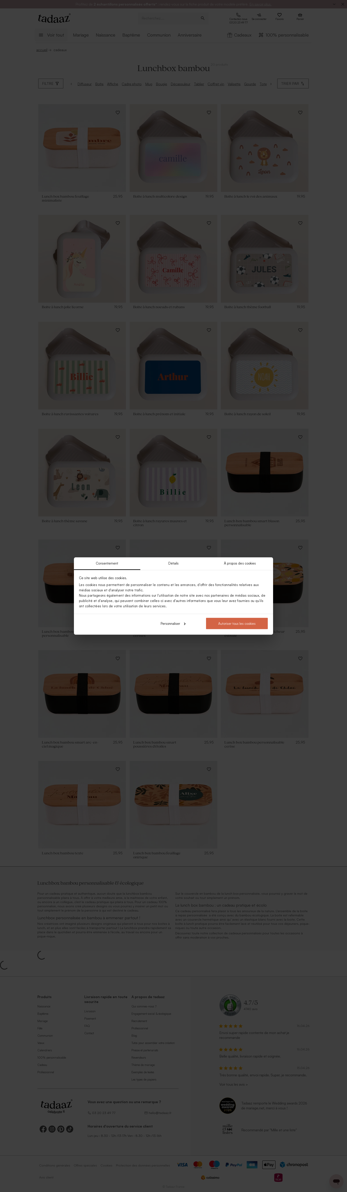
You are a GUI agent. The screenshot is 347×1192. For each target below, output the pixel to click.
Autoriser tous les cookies (237, 623)
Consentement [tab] (107, 563)
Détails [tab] (173, 563)
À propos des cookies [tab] (240, 563)
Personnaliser (173, 623)
